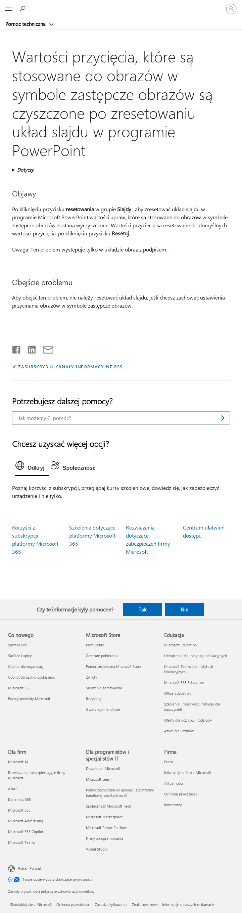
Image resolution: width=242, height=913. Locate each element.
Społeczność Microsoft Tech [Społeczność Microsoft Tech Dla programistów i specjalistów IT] (108, 806)
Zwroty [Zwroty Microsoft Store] (91, 677)
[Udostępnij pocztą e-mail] (45, 348)
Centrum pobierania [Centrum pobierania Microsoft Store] (102, 655)
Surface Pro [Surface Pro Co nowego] (17, 644)
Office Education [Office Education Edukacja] (177, 693)
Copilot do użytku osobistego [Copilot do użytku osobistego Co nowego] (31, 677)
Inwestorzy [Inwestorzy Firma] (173, 804)
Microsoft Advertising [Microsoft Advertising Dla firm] (25, 820)
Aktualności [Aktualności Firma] (173, 783)
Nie (184, 609)
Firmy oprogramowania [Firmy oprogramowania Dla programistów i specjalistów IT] (104, 838)
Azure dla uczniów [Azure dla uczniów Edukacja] (179, 730)
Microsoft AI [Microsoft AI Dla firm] (18, 761)
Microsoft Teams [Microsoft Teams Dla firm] (21, 842)
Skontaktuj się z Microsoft (31, 904)
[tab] (32, 467)
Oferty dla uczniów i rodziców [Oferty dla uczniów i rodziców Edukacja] (188, 720)
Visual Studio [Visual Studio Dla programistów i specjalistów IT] (96, 849)
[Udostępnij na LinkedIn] (29, 348)
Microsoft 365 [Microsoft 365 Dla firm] (19, 810)
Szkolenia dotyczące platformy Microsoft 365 (92, 535)
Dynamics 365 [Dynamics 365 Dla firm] (19, 799)
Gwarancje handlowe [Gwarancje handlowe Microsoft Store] (103, 709)
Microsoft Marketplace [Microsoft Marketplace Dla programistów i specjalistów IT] (104, 816)
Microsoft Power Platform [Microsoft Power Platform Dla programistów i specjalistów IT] (106, 827)
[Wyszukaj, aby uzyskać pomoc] (23, 8)
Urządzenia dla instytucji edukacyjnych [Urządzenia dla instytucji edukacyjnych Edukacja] (195, 655)
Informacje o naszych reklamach (188, 904)
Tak (142, 609)
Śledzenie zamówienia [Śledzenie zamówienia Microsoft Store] (104, 687)
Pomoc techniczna (26, 23)
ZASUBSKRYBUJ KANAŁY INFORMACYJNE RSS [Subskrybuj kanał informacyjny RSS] (70, 366)
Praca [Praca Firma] (168, 761)
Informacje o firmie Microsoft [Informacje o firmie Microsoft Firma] (187, 772)
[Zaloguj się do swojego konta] (231, 9)
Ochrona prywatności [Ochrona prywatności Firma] (181, 793)
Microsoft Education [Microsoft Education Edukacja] (180, 644)
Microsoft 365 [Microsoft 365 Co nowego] (19, 687)
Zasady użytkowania (111, 904)
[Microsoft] (120, 5)
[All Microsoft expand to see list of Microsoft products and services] (8, 9)
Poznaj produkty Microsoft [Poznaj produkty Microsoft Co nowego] (29, 698)
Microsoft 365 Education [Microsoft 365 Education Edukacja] (184, 682)
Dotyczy (25, 170)
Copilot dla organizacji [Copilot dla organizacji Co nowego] (26, 666)
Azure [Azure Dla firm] (12, 788)
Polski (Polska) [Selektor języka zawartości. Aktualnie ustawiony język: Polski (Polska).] (29, 868)
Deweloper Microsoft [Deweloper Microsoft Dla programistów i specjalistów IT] (103, 768)
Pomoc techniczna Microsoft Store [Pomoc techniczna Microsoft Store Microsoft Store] (113, 666)
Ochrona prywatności (73, 904)
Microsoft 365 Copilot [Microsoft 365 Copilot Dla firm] (25, 831)
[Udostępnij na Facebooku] (16, 348)
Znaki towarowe (145, 904)
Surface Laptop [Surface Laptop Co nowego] (20, 655)
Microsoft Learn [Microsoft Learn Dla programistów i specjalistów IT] (98, 779)
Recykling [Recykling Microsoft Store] (93, 698)
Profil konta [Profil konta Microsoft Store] (95, 644)
